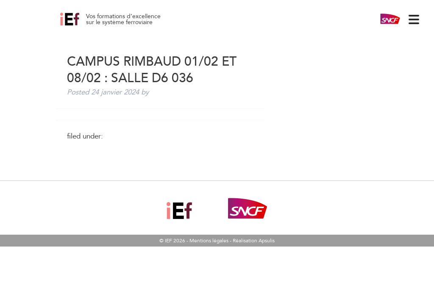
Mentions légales (208, 240)
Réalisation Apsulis (254, 240)
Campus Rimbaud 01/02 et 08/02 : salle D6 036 (79, 25)
